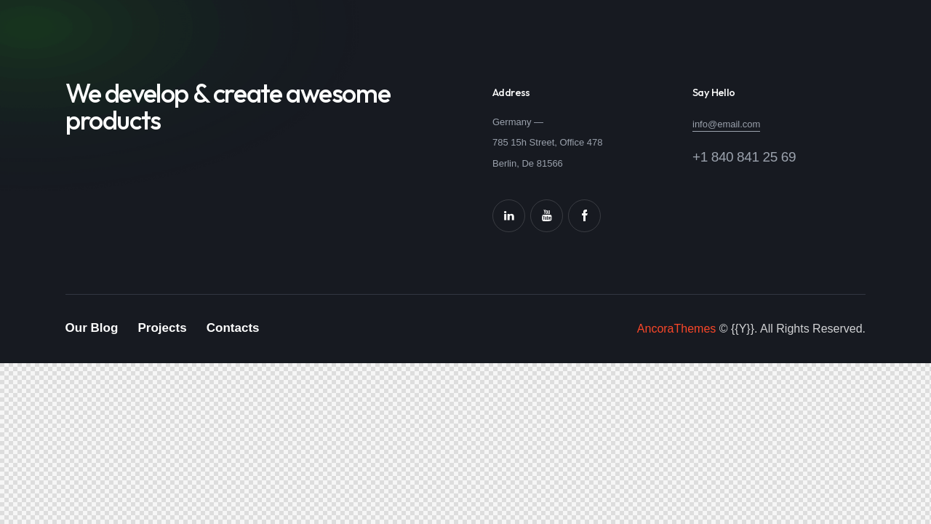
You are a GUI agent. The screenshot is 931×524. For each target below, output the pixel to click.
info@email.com (726, 124)
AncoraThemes (676, 328)
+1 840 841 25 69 (744, 156)
